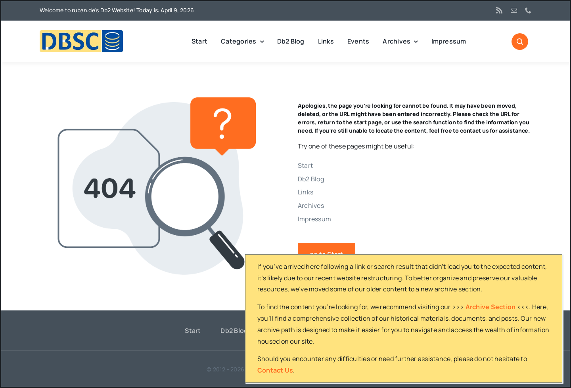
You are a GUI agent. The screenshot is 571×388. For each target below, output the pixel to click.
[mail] (514, 10)
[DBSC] (81, 33)
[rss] (499, 10)
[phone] (528, 10)
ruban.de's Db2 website (276, 369)
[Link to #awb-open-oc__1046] (520, 41)
